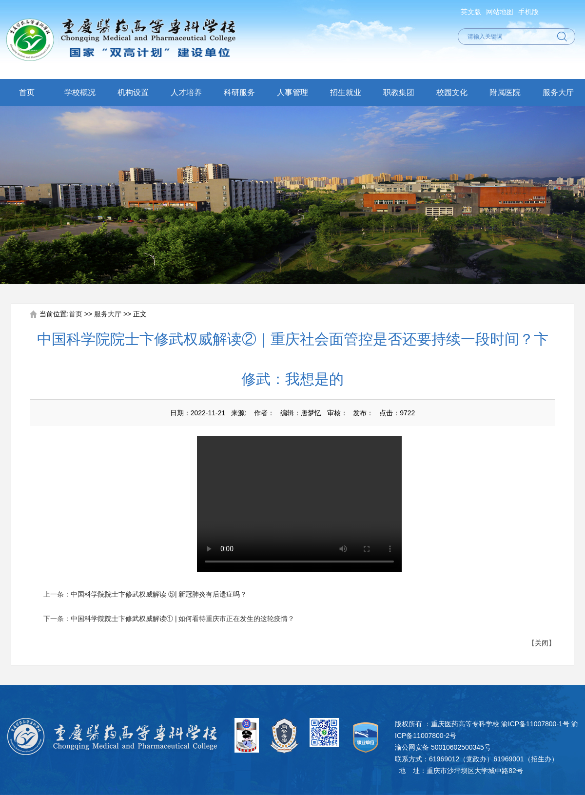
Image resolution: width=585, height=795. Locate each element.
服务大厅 (558, 92)
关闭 (541, 643)
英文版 (471, 12)
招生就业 (345, 92)
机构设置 (133, 92)
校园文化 (452, 92)
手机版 (528, 12)
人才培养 (186, 92)
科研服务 (239, 92)
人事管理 (292, 92)
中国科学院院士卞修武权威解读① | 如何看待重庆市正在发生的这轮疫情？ (182, 618)
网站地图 (499, 12)
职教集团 (398, 92)
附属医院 (505, 92)
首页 (27, 92)
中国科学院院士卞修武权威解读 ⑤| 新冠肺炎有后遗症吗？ (159, 594)
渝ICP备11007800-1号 (535, 724)
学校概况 (80, 92)
